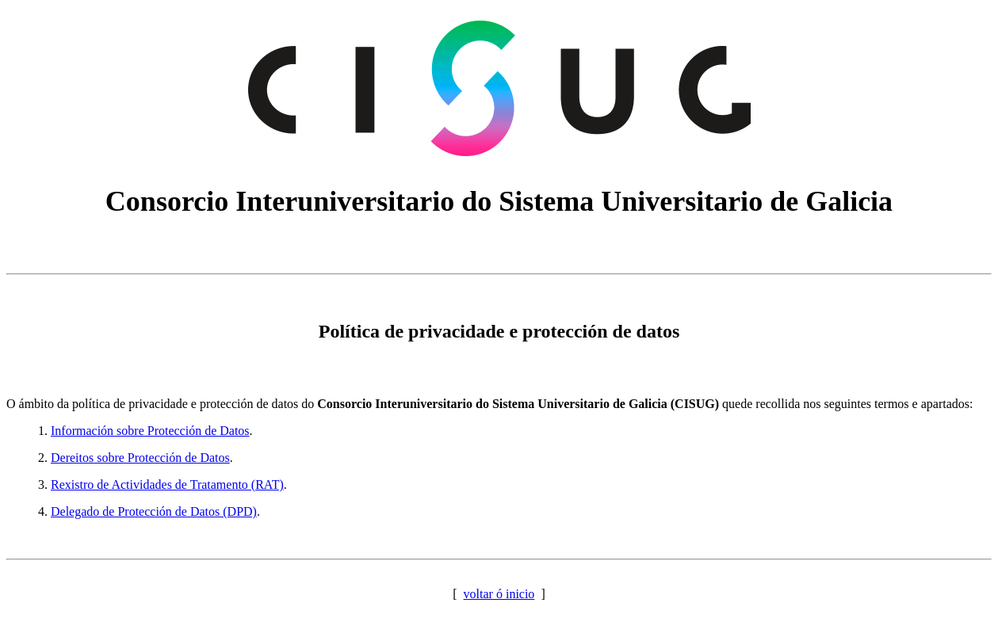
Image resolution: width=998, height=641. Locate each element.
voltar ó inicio (499, 594)
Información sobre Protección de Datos (150, 430)
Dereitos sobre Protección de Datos (140, 457)
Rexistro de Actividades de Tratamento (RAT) (167, 484)
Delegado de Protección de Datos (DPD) (154, 511)
